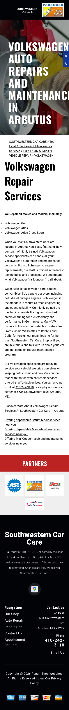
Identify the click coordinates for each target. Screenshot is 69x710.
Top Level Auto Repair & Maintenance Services (31, 146)
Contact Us (13, 633)
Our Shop (12, 614)
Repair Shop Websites (47, 673)
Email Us (57, 652)
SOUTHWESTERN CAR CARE (28, 141)
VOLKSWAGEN (44, 155)
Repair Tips (14, 627)
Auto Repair (14, 620)
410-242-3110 (24, 387)
